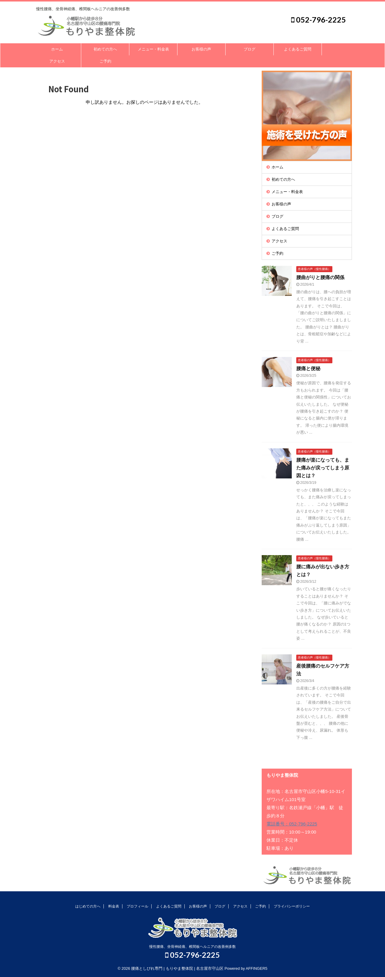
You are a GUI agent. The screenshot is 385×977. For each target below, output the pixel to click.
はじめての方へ (87, 906)
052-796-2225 (318, 19)
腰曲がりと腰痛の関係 (320, 277)
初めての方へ (105, 49)
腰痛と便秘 (308, 368)
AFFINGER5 (256, 968)
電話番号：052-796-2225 (291, 823)
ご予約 (105, 61)
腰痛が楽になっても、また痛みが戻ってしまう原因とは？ (322, 467)
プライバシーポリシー (292, 906)
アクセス (57, 61)
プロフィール (137, 906)
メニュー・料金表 (153, 49)
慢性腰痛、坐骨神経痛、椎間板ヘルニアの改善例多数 (192, 947)
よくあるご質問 (297, 49)
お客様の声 (201, 49)
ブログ (249, 49)
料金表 (113, 906)
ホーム (57, 49)
